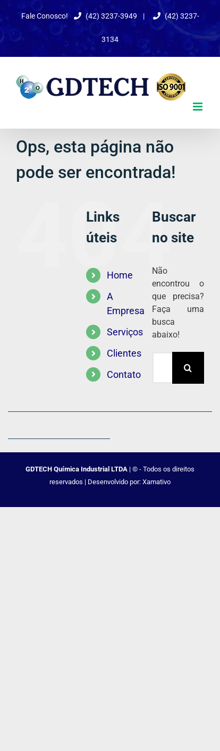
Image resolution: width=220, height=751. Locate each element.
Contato (124, 374)
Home (120, 275)
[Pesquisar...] (162, 368)
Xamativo (156, 482)
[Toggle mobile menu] (198, 106)
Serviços (125, 331)
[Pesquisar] (188, 368)
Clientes (124, 353)
